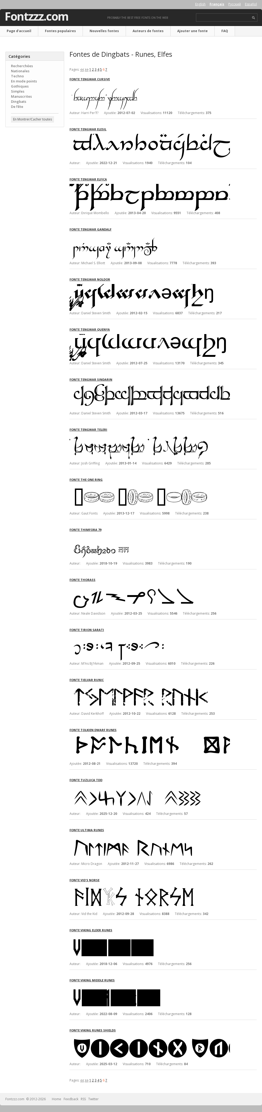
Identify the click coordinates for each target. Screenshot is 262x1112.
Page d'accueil (19, 31)
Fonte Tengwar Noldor (90, 279)
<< (82, 69)
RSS (83, 1099)
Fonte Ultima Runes (87, 830)
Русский (234, 4)
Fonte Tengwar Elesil (88, 129)
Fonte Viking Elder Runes (91, 930)
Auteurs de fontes (148, 31)
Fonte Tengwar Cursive (90, 79)
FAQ (224, 31)
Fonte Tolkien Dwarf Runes (93, 730)
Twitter (93, 1099)
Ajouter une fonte (192, 31)
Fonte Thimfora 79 (85, 530)
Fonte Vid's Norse (84, 880)
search (253, 17)
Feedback (71, 1099)
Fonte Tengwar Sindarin (91, 379)
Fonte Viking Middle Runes (92, 980)
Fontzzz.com (36, 16)
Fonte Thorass (82, 580)
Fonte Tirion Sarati (87, 630)
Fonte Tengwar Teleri (88, 430)
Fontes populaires (60, 31)
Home (56, 1099)
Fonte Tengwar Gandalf (90, 229)
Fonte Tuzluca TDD (86, 780)
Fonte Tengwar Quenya (90, 329)
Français (217, 4)
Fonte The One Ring (86, 480)
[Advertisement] (34, 163)
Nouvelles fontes (104, 31)
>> (86, 69)
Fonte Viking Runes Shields (93, 1030)
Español (251, 4)
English (200, 4)
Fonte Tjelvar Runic (87, 680)
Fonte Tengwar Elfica (88, 179)
